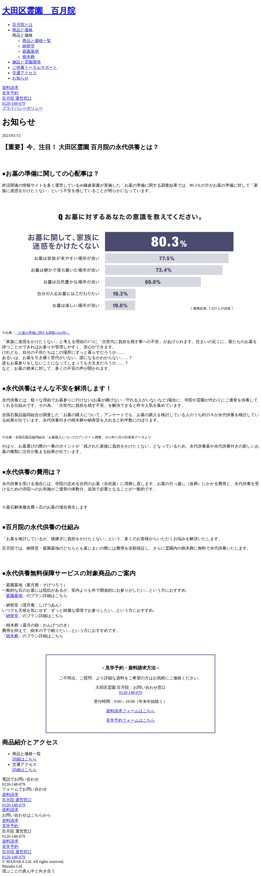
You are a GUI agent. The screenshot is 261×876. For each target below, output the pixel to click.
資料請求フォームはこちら (130, 711)
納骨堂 (28, 46)
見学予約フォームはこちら (130, 720)
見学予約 (10, 93)
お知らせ (20, 78)
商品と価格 (22, 30)
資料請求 (10, 87)
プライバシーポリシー (22, 108)
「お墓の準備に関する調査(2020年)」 (43, 333)
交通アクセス (24, 73)
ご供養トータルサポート (34, 67)
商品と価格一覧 (36, 41)
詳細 (24, 759)
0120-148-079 (130, 692)
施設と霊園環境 (26, 62)
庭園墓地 (30, 51)
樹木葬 (28, 57)
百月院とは (22, 24)
